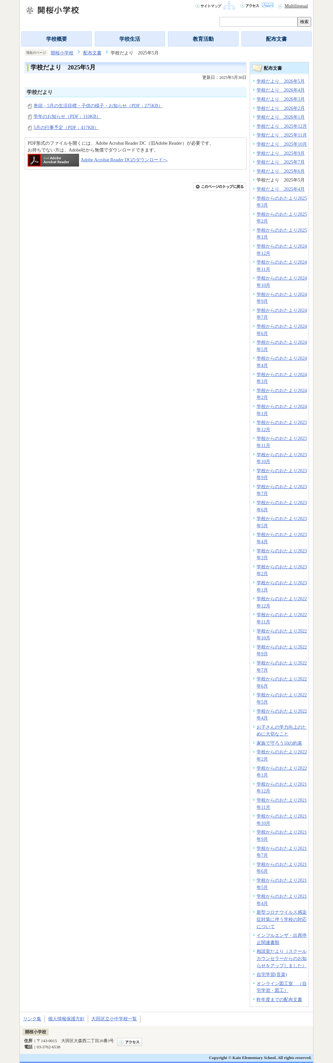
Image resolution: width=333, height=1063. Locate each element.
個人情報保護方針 (66, 1018)
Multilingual (296, 5)
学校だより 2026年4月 (281, 90)
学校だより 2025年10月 (282, 144)
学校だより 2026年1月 (281, 117)
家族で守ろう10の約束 (279, 743)
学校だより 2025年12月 (282, 126)
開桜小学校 (62, 52)
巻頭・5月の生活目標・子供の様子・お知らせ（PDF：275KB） (98, 105)
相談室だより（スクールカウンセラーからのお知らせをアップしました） (282, 958)
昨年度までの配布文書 (279, 999)
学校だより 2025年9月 (281, 153)
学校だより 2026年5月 (281, 81)
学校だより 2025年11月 (282, 135)
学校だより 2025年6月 (281, 171)
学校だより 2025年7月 (281, 162)
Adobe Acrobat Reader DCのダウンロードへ (97, 159)
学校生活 (129, 39)
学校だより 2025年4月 (281, 189)
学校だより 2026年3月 (281, 99)
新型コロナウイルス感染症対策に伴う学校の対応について (282, 919)
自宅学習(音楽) (272, 974)
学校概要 (56, 39)
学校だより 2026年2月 (281, 108)
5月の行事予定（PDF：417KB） (66, 127)
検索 (304, 21)
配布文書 (276, 39)
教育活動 (203, 39)
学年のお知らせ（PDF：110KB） (67, 116)
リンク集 (32, 1018)
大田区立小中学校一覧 (114, 1018)
